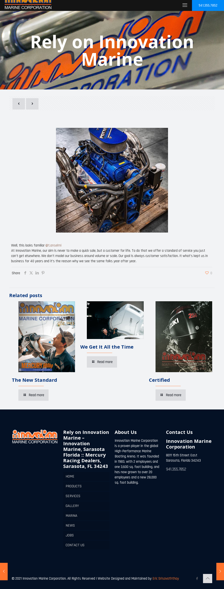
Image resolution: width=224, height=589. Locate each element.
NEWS (70, 525)
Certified (159, 380)
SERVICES (73, 496)
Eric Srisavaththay (165, 578)
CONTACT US (75, 545)
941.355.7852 (208, 5)
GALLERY (72, 505)
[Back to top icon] (207, 578)
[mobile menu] (185, 5)
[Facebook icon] (197, 579)
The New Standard (34, 380)
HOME (70, 476)
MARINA (71, 515)
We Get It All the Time (106, 346)
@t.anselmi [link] (53, 245)
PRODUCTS (74, 486)
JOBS (70, 535)
